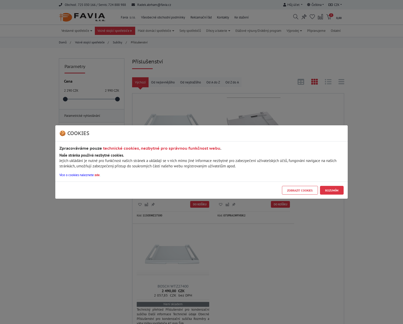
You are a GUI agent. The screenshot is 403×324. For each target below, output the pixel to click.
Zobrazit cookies (300, 190)
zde (97, 175)
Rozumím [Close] (331, 190)
